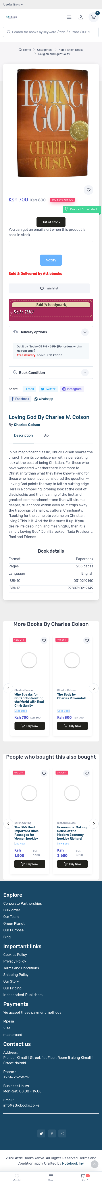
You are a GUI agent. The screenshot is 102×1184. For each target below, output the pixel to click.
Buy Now (29, 726)
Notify (51, 260)
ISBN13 (14, 588)
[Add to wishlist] (88, 190)
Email (30, 389)
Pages (14, 566)
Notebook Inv (73, 1163)
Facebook (20, 399)
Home (25, 49)
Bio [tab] (46, 435)
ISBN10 (14, 581)
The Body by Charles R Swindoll (71, 696)
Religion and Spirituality (54, 54)
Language (17, 573)
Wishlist (49, 288)
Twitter (48, 389)
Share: (13, 389)
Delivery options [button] (30, 332)
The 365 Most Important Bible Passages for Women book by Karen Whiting (26, 835)
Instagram (71, 389)
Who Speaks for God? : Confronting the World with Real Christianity (29, 700)
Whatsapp (44, 399)
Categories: (44, 49)
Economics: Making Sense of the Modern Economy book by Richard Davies (72, 835)
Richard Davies (66, 822)
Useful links (11, 4)
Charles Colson (23, 690)
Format (15, 559)
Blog (7, 937)
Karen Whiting (22, 822)
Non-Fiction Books (71, 49)
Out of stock (51, 222)
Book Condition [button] (29, 372)
